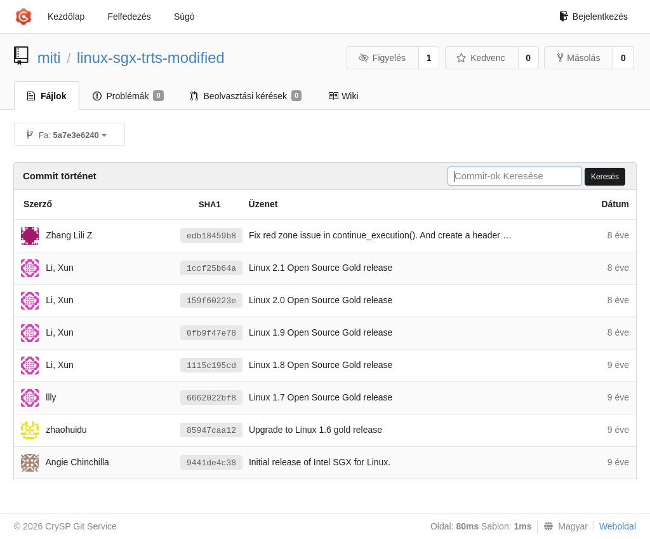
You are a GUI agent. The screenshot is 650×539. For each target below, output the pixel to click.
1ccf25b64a (211, 268)
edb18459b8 (211, 236)
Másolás (578, 58)
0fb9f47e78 (211, 333)
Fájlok (46, 96)
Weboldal (617, 526)
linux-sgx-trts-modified (151, 57)
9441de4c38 (211, 463)
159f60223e (211, 301)
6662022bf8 (211, 398)
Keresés (605, 176)
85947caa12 (211, 430)
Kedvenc (480, 58)
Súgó (184, 16)
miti (49, 57)
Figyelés (382, 58)
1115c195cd (211, 366)
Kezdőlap (66, 16)
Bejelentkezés (593, 16)
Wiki (343, 96)
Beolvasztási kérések (246, 96)
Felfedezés (128, 16)
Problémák (128, 96)
